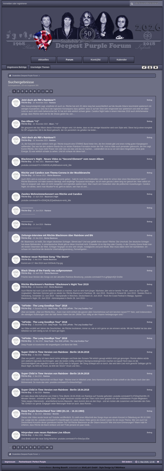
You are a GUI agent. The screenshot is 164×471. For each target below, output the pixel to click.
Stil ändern (127, 462)
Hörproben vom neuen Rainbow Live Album (45, 432)
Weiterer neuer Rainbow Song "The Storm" (45, 256)
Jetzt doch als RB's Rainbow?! (38, 100)
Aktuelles (43, 59)
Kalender (122, 59)
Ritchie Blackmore (54, 175)
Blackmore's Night (52, 162)
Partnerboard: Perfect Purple (32, 462)
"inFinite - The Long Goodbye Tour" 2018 (44, 305)
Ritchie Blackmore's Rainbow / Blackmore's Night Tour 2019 (55, 284)
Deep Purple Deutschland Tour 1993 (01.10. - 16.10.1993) (52, 411)
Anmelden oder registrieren (15, 3)
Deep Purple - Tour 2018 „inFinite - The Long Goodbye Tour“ (70, 308)
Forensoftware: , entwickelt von (68, 467)
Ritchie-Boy (26, 102)
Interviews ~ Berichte (51, 414)
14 (47, 91)
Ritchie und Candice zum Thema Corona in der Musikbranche (55, 172)
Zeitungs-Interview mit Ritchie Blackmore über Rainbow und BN (57, 235)
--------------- (27, 207)
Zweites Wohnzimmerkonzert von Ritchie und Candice (51, 194)
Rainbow (52, 103)
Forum (69, 59)
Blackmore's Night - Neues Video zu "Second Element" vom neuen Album (62, 159)
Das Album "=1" (30, 121)
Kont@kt (96, 59)
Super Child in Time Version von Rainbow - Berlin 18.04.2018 (55, 352)
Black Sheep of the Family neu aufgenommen (46, 270)
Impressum (10, 462)
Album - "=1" (53, 124)
